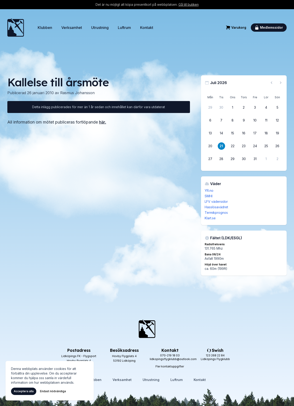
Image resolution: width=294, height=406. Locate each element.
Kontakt (146, 27)
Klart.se (210, 218)
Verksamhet (71, 27)
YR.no (209, 190)
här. (102, 122)
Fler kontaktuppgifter (169, 366)
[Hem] (15, 27)
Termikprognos (216, 212)
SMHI (208, 196)
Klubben (45, 27)
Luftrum (124, 27)
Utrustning (100, 27)
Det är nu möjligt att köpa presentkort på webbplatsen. (147, 4)
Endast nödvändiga (53, 391)
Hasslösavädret (216, 207)
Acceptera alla (24, 391)
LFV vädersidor (216, 201)
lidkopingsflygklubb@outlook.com (173, 359)
